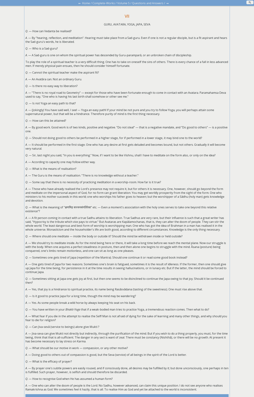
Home (86, 3)
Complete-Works (103, 3)
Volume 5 (123, 3)
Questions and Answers (147, 3)
